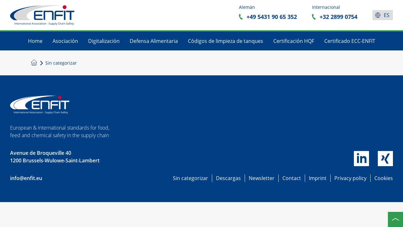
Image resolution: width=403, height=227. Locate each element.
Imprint (317, 178)
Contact (291, 178)
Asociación (65, 41)
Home (35, 41)
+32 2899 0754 (338, 16)
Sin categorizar (190, 178)
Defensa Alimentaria (154, 41)
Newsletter (262, 178)
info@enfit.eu (26, 178)
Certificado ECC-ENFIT (349, 41)
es (386, 15)
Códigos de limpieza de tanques (225, 41)
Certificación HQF (293, 41)
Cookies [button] (383, 178)
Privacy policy (350, 178)
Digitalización (104, 41)
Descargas (228, 178)
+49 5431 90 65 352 (272, 16)
